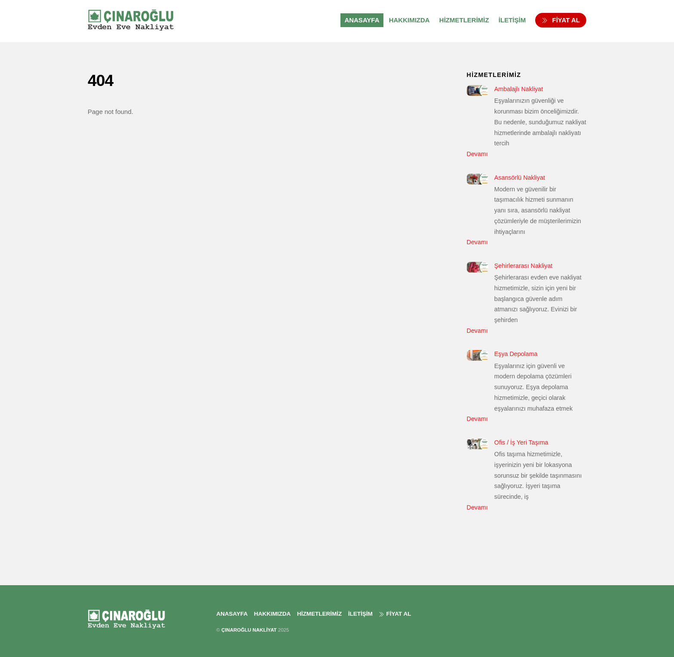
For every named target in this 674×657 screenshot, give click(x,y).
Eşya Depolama (516, 353)
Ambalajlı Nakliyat (518, 89)
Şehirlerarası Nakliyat (523, 265)
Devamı (477, 153)
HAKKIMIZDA (409, 20)
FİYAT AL (561, 20)
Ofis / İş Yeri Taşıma (521, 442)
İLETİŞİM (512, 20)
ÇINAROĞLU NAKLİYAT (249, 629)
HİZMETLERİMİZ (464, 20)
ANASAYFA (361, 20)
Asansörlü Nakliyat (519, 177)
